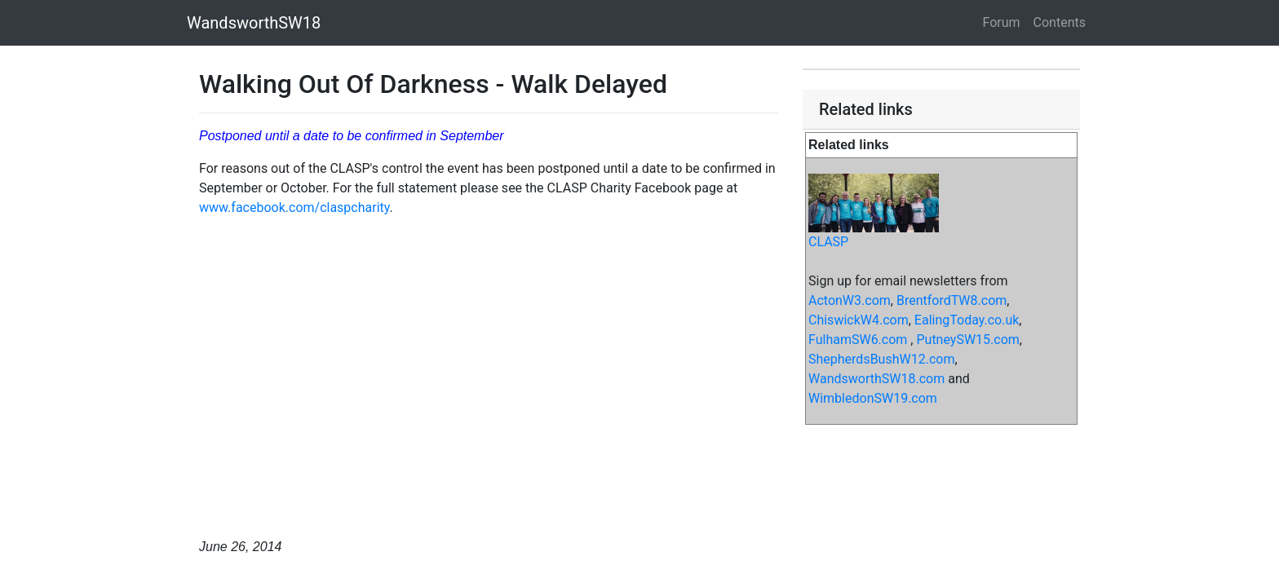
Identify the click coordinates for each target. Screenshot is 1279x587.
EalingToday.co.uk (967, 320)
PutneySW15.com (967, 339)
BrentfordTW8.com (951, 300)
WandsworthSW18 (254, 23)
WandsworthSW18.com (876, 378)
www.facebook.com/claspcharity (294, 207)
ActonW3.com (849, 300)
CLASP (828, 241)
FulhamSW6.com (857, 339)
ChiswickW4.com (858, 320)
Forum (1001, 22)
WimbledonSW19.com (872, 398)
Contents (1059, 22)
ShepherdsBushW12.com (881, 359)
